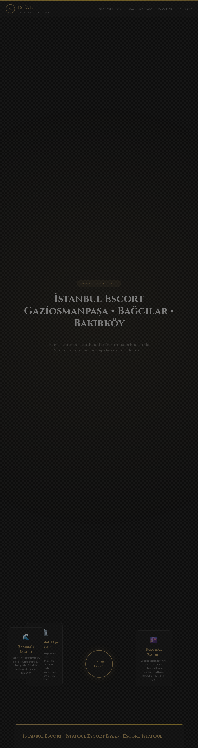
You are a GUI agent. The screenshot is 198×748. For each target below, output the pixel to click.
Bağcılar (165, 9)
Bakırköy (185, 9)
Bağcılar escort (147, 664)
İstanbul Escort (110, 9)
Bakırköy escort (22, 657)
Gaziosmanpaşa (141, 9)
